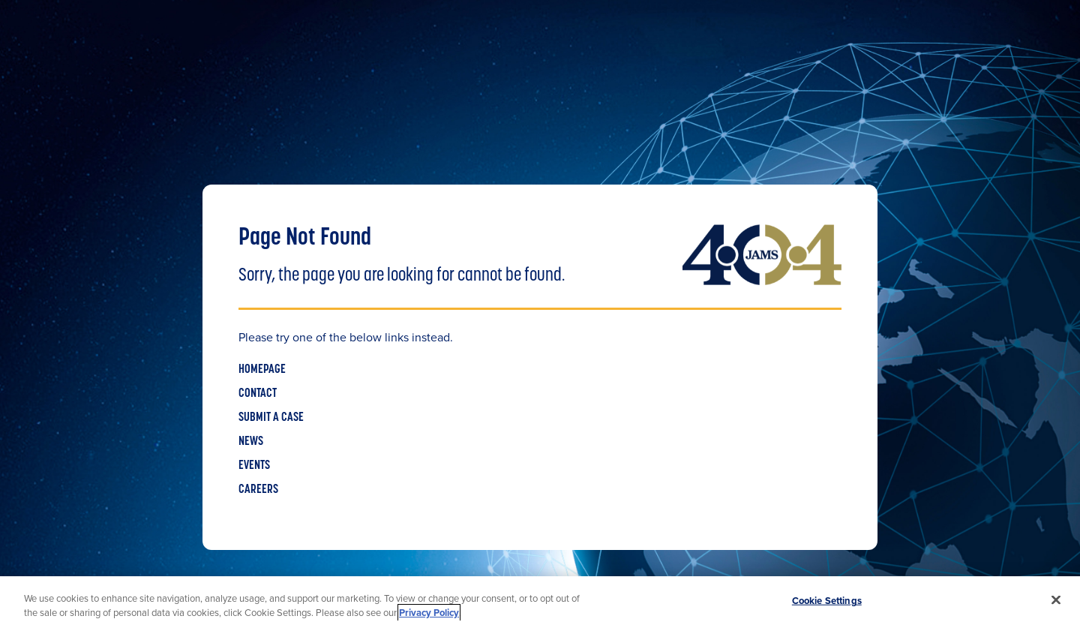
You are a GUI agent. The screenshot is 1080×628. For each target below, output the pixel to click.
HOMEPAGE (262, 370)
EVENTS (254, 466)
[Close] (1056, 600)
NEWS (250, 442)
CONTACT (257, 394)
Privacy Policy (429, 612)
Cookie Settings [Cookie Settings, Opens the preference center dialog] (827, 600)
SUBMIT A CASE (271, 418)
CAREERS (258, 490)
